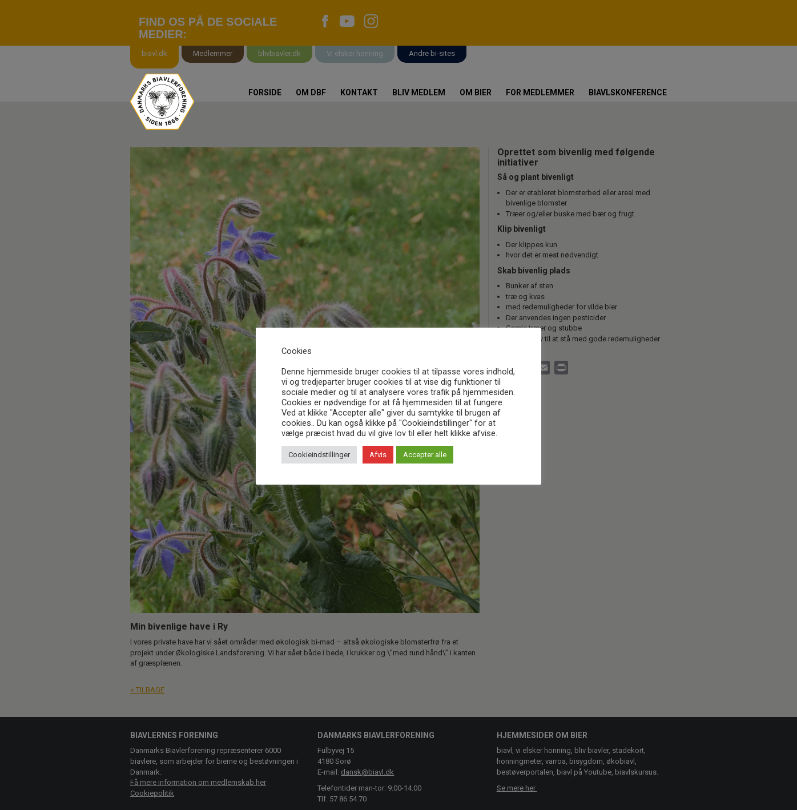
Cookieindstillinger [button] (319, 454)
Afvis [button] (378, 454)
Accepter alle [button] (424, 454)
